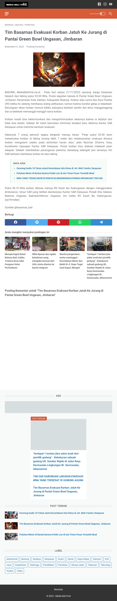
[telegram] (101, 222)
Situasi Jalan (77, 565)
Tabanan (92, 565)
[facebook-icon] (99, 4)
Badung (25, 559)
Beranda (58, 589)
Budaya (37, 559)
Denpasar (49, 559)
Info (107, 559)
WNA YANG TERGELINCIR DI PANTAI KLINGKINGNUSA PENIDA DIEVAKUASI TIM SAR (60, 178)
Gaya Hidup (83, 559)
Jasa (8, 565)
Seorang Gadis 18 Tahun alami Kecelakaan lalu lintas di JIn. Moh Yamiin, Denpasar (59, 168)
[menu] (9, 14)
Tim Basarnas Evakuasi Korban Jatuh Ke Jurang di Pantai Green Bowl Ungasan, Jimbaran (56, 491)
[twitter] (37, 222)
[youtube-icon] (110, 4)
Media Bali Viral (63, 596)
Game (71, 559)
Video (20, 571)
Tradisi (9, 571)
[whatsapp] (80, 222)
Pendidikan (48, 565)
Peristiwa (62, 565)
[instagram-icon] (105, 4)
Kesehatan (20, 565)
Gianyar (97, 559)
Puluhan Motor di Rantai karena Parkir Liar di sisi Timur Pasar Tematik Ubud (55, 173)
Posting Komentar (36, 46)
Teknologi (105, 565)
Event (61, 559)
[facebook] (15, 222)
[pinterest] (58, 222)
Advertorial (11, 559)
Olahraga (34, 565)
